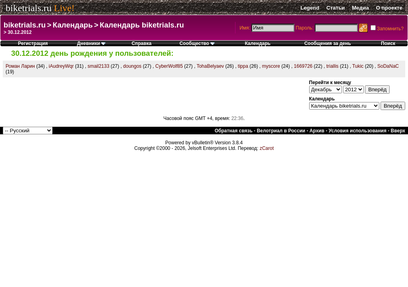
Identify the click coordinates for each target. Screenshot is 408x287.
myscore (271, 66)
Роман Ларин (20, 66)
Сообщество (197, 43)
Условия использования (357, 131)
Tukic (357, 66)
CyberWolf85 (169, 66)
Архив (317, 131)
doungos (132, 66)
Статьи (335, 8)
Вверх (398, 131)
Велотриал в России (281, 131)
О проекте (389, 8)
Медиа (360, 8)
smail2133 (99, 66)
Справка (141, 43)
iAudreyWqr (61, 66)
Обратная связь (234, 131)
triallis (332, 66)
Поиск (388, 43)
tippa (243, 66)
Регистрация (33, 43)
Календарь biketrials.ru (142, 25)
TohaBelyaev (210, 66)
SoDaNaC (388, 66)
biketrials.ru (28, 8)
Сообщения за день (327, 43)
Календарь (72, 25)
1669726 (303, 66)
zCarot (267, 148)
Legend (309, 8)
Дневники (91, 43)
